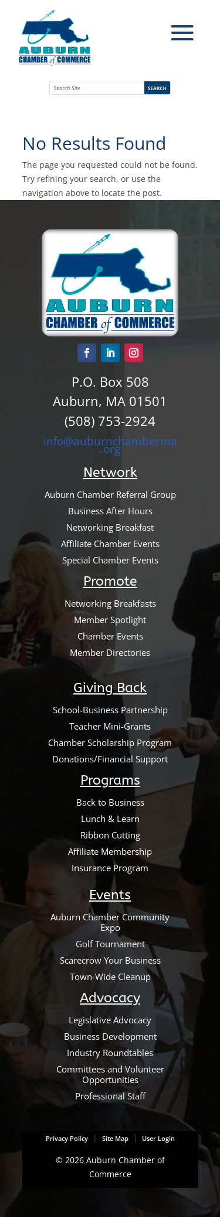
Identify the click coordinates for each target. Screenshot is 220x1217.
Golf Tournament (110, 944)
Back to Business (110, 802)
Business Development (110, 1036)
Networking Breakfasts (110, 603)
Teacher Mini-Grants (110, 726)
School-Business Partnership (110, 710)
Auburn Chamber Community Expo (110, 922)
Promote (110, 581)
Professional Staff (110, 1096)
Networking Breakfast (110, 527)
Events (110, 895)
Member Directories (110, 652)
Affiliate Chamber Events (110, 543)
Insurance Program (110, 868)
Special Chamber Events (110, 560)
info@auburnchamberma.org (110, 444)
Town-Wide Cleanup (110, 976)
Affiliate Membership (110, 851)
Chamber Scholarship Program (110, 742)
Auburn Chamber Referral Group (110, 494)
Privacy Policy (67, 1138)
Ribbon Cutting (110, 835)
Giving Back (110, 688)
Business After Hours (110, 511)
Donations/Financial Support (110, 759)
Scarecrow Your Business (110, 960)
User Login (157, 1138)
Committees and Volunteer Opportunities (110, 1074)
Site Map (115, 1138)
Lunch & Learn (110, 818)
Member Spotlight (110, 619)
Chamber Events (110, 636)
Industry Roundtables (110, 1052)
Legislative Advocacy (110, 1020)
